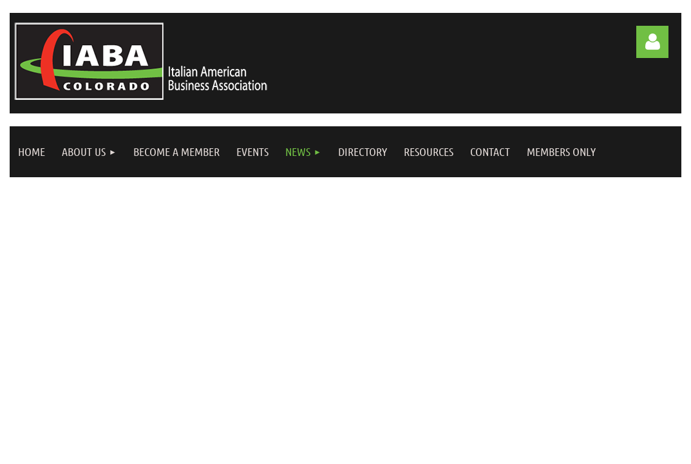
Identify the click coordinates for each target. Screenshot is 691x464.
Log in (652, 42)
